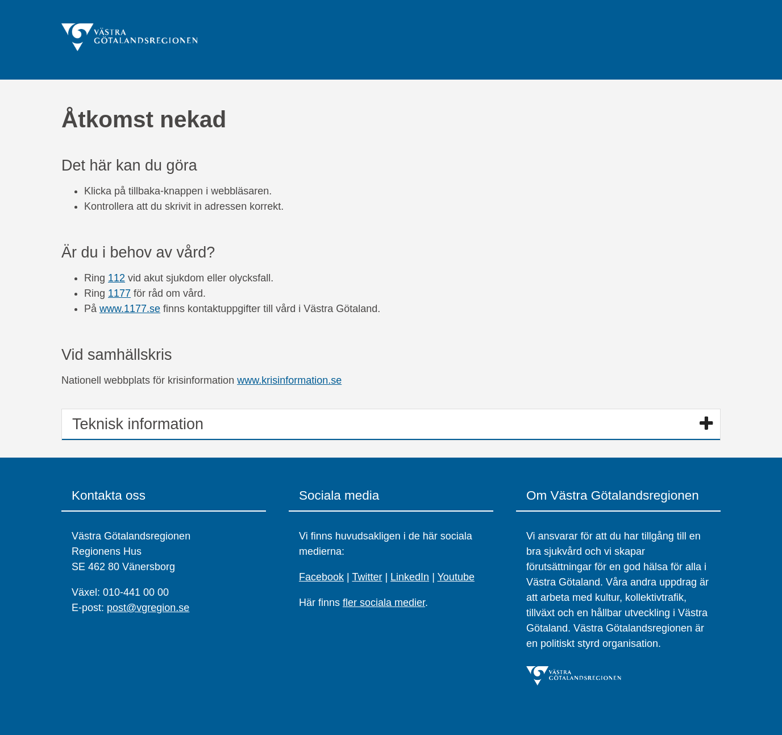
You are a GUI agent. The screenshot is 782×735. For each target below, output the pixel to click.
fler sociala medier (384, 602)
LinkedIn (409, 577)
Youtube (456, 577)
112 (116, 278)
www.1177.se (129, 308)
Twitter (367, 577)
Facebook (321, 577)
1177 (119, 293)
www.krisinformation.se (289, 380)
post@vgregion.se (148, 607)
